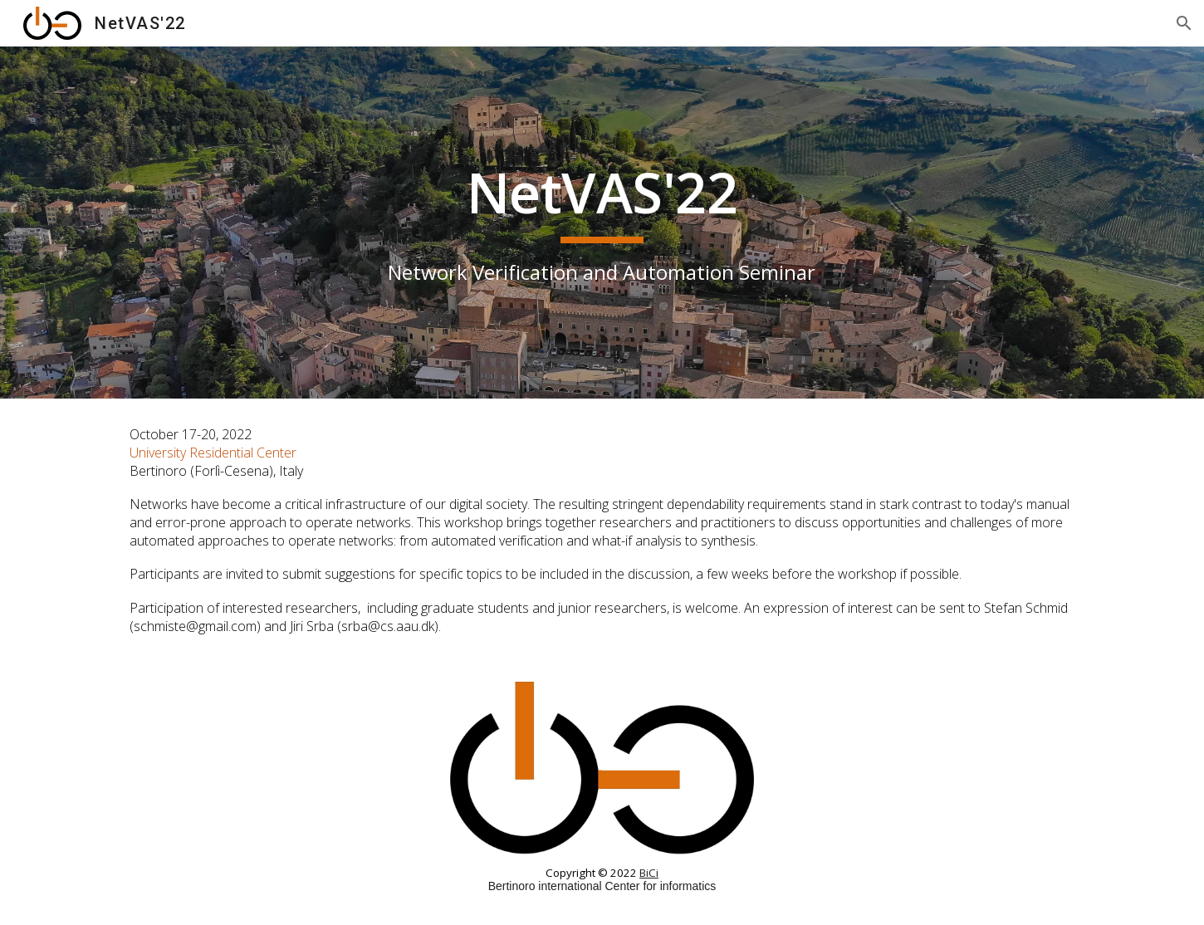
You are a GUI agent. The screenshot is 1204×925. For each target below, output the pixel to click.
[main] (602, 222)
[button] (1184, 23)
